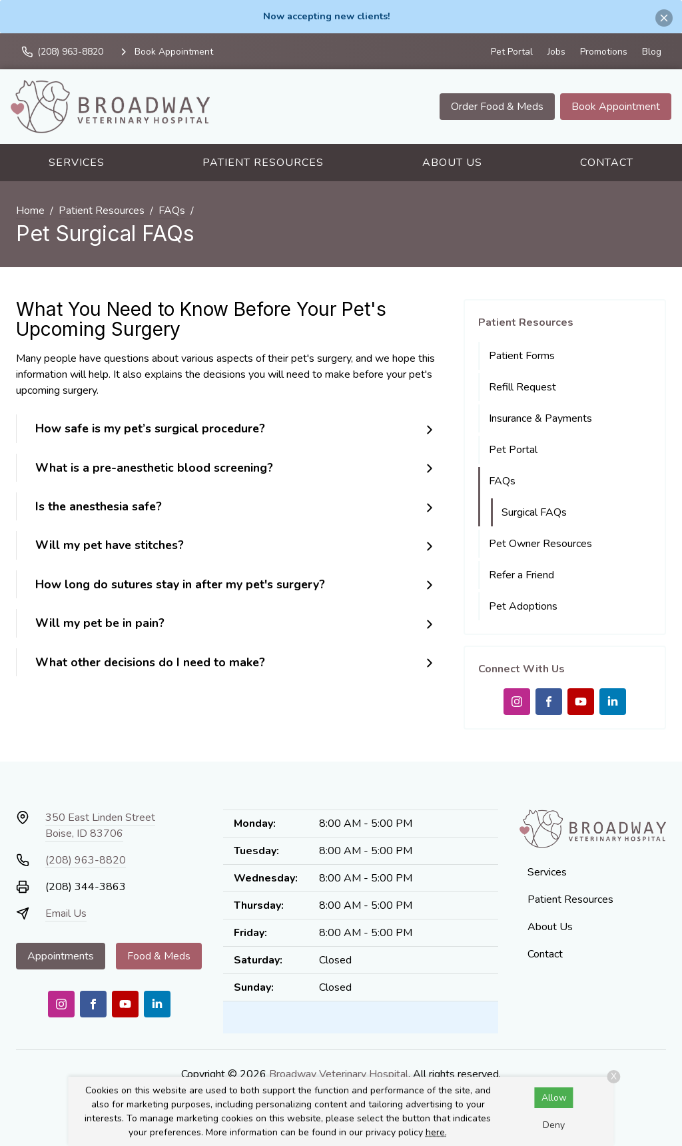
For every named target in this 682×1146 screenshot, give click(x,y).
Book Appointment (615, 106)
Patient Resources (263, 162)
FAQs (172, 210)
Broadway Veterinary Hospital (338, 1074)
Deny (554, 1125)
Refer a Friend (521, 575)
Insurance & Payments (540, 418)
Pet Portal (512, 51)
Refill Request (522, 387)
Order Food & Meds (497, 106)
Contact (606, 162)
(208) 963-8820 (85, 860)
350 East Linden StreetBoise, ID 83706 (100, 825)
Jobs (556, 51)
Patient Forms (522, 355)
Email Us (66, 913)
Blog (651, 51)
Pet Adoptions (523, 606)
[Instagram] (517, 701)
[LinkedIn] (612, 701)
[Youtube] (580, 701)
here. (436, 1132)
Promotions (603, 51)
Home (30, 210)
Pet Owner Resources (540, 543)
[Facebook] (548, 701)
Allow (554, 1097)
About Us (452, 162)
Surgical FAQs (534, 512)
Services (77, 162)
